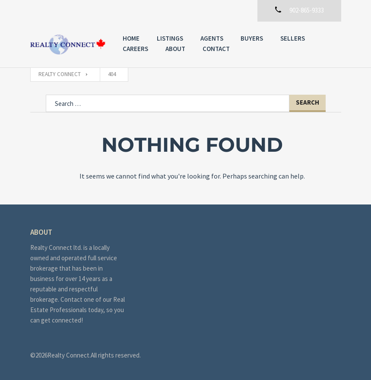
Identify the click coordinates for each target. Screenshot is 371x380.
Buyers (252, 38)
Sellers (292, 38)
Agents (211, 38)
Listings (170, 38)
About (175, 49)
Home (131, 38)
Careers (135, 49)
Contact (216, 49)
